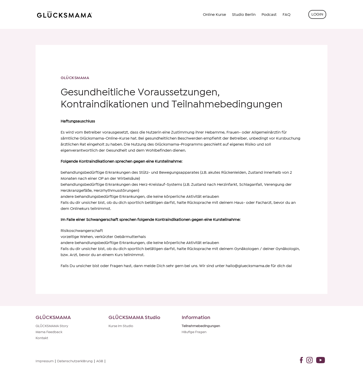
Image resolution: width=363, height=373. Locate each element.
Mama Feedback (49, 332)
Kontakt (42, 338)
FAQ (286, 15)
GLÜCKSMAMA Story (52, 326)
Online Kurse (214, 15)
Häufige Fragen (194, 332)
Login (317, 14)
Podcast (269, 15)
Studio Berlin (244, 15)
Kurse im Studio (120, 326)
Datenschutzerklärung (75, 361)
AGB (99, 361)
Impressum (45, 361)
